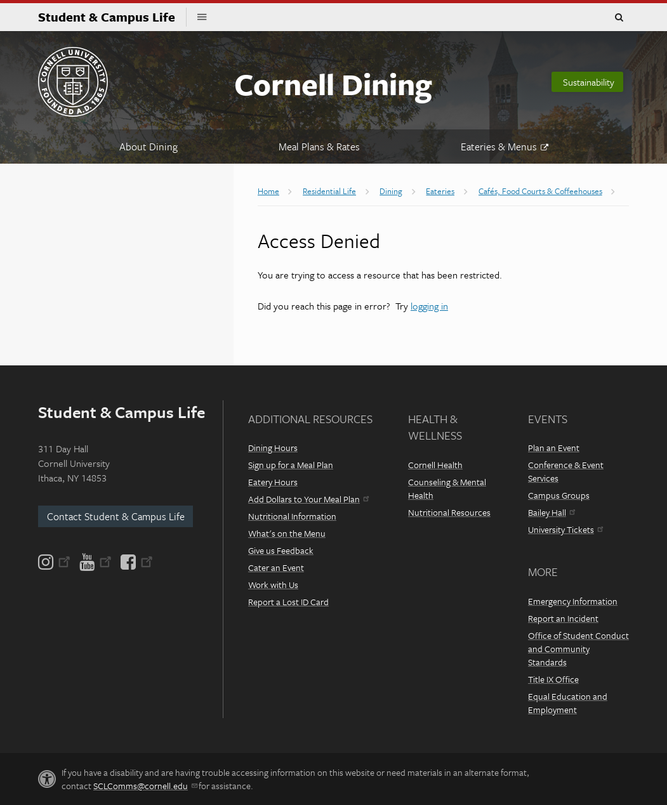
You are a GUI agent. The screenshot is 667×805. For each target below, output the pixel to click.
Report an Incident (563, 618)
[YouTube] (95, 562)
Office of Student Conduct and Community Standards (578, 649)
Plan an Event (553, 447)
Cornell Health (435, 464)
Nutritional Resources (449, 512)
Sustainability (588, 82)
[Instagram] (55, 562)
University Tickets (565, 529)
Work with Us (273, 584)
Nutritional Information (292, 516)
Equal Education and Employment (567, 703)
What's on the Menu (287, 533)
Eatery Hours (273, 481)
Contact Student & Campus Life (116, 516)
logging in (429, 306)
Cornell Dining (333, 83)
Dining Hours (273, 447)
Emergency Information (572, 601)
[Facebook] (136, 562)
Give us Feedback (281, 550)
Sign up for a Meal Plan (290, 464)
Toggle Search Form (619, 18)
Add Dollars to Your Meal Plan (308, 499)
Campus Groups (559, 495)
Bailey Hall (551, 512)
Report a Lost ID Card (288, 601)
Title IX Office (553, 679)
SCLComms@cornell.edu (145, 785)
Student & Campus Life (112, 17)
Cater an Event (276, 567)
